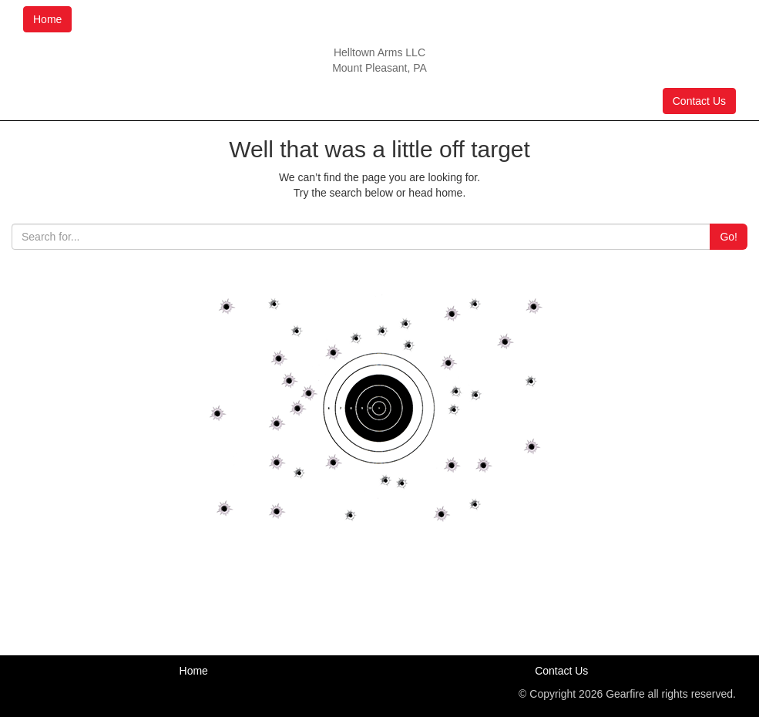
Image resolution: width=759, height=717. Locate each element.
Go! (728, 237)
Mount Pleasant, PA (379, 68)
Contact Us (699, 101)
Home (47, 19)
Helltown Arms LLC (379, 52)
